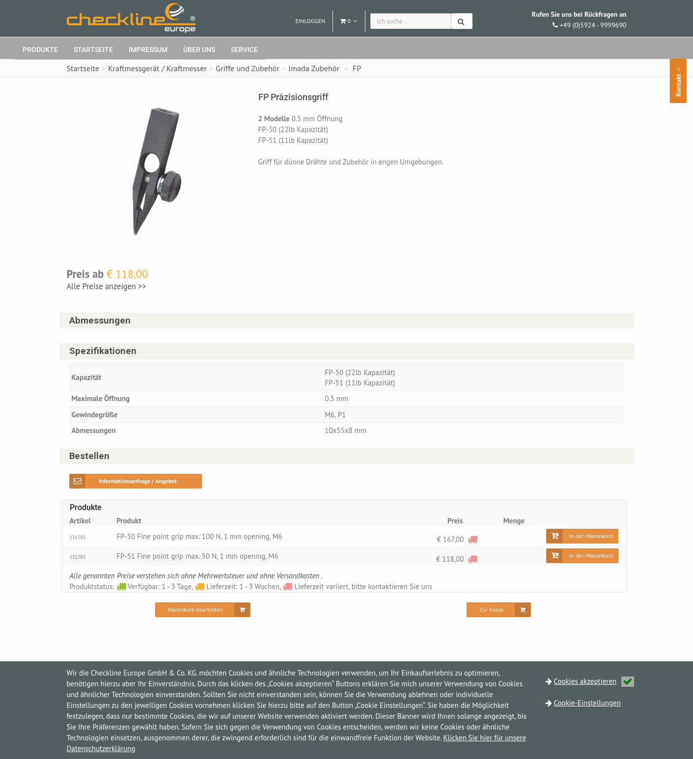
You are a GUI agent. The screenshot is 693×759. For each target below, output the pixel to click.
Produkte (40, 50)
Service (244, 50)
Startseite (93, 50)
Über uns (199, 50)
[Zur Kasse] (499, 609)
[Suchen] (461, 21)
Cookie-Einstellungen (587, 702)
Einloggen (310, 21)
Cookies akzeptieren (594, 681)
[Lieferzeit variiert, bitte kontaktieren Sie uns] (472, 539)
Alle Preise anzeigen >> (107, 286)
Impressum (148, 50)
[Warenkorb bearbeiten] (203, 609)
